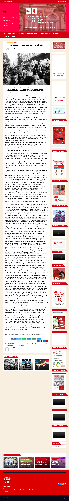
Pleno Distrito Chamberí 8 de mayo (25, 464)
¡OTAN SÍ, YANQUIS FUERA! (26, 365)
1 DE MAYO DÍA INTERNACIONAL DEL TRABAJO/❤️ (41, 464)
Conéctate (6, 36)
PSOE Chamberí (11, 33)
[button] (65, 35)
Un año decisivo (41, 366)
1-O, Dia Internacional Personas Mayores (27, 33)
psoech (13, 48)
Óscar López (10, 461)
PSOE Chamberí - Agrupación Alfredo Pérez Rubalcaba (59, 244)
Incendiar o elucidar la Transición (26, 45)
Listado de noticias (45, 33)
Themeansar (22, 497)
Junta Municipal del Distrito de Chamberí (25, 461)
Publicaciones (55, 33)
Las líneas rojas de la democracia (10, 365)
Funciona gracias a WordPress (8, 497)
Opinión (45, 364)
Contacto (14, 36)
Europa (6, 461)
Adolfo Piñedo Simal (39, 364)
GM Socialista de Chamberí (25, 459)
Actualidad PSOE (39, 461)
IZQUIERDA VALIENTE (6, 14)
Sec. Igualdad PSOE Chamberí (57, 461)
